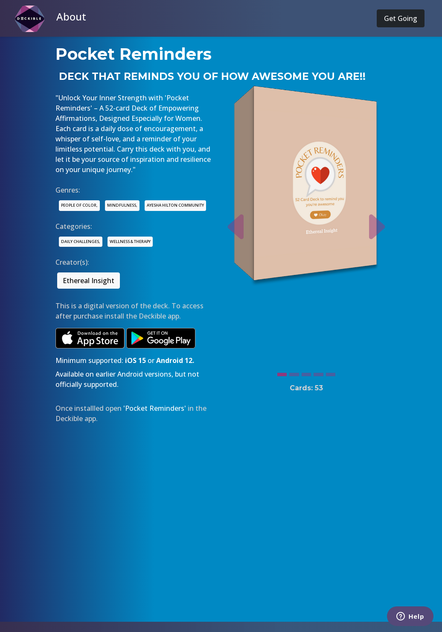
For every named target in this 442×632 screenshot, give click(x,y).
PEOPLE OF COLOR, (79, 205)
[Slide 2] (294, 372)
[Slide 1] (282, 372)
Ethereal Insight (88, 280)
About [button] (71, 16)
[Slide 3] (306, 372)
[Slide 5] (330, 372)
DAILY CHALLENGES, (80, 241)
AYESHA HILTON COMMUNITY (175, 205)
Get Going (400, 18)
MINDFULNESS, (122, 205)
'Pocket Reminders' (154, 408)
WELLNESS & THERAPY (130, 241)
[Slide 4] (318, 372)
